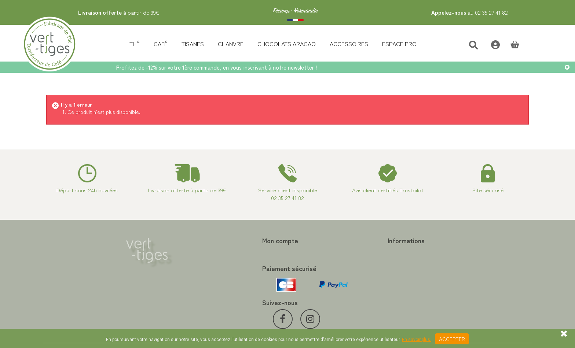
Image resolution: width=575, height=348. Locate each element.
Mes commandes (187, 251)
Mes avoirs (180, 260)
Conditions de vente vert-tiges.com (334, 286)
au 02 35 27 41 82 (469, 12)
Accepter (452, 339)
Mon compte (186, 240)
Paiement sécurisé (313, 269)
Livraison (303, 295)
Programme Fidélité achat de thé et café (340, 260)
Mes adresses (183, 269)
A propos (303, 278)
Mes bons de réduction (194, 286)
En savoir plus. (416, 339)
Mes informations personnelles (202, 278)
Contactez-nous (311, 251)
